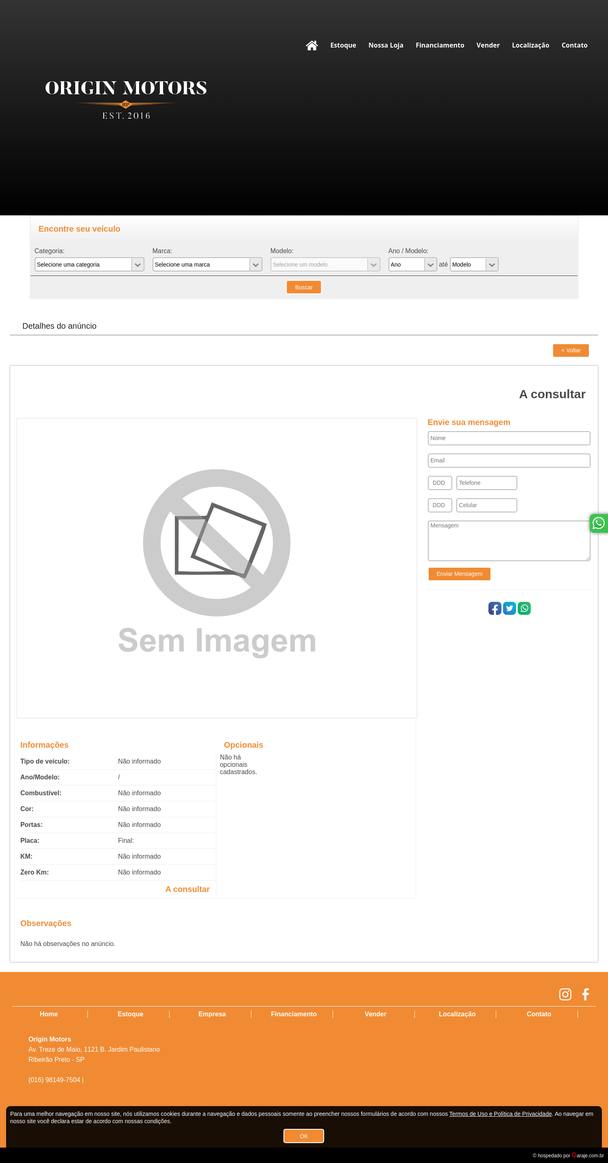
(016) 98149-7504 (54, 1079)
